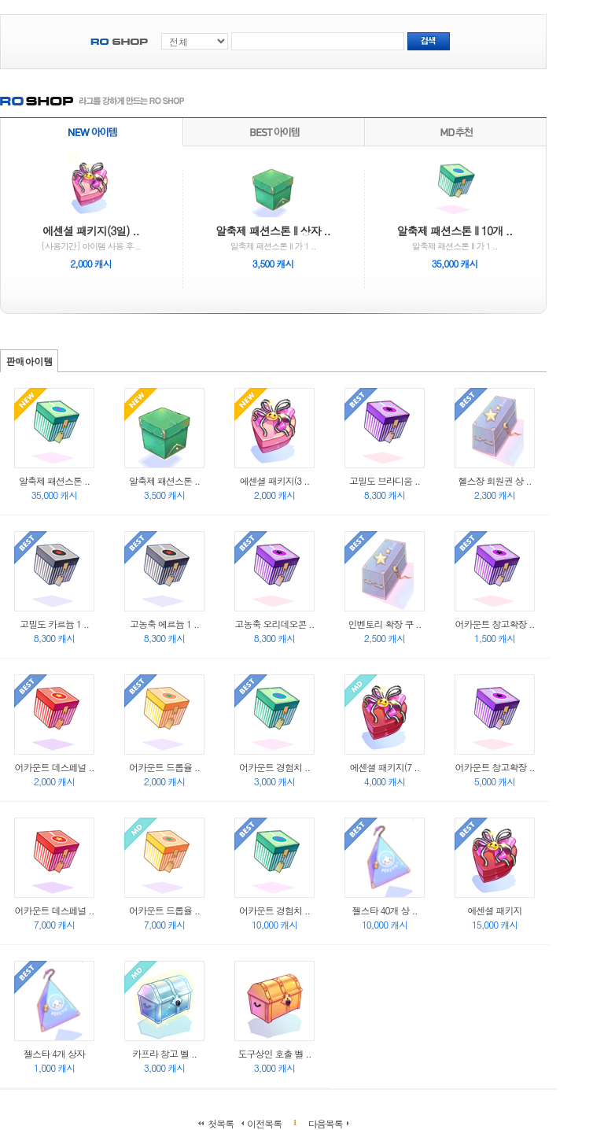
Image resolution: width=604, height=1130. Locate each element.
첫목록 (221, 1122)
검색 (428, 41)
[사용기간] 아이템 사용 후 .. (91, 212)
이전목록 (264, 1122)
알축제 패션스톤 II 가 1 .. (272, 212)
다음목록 (325, 1122)
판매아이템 (29, 360)
